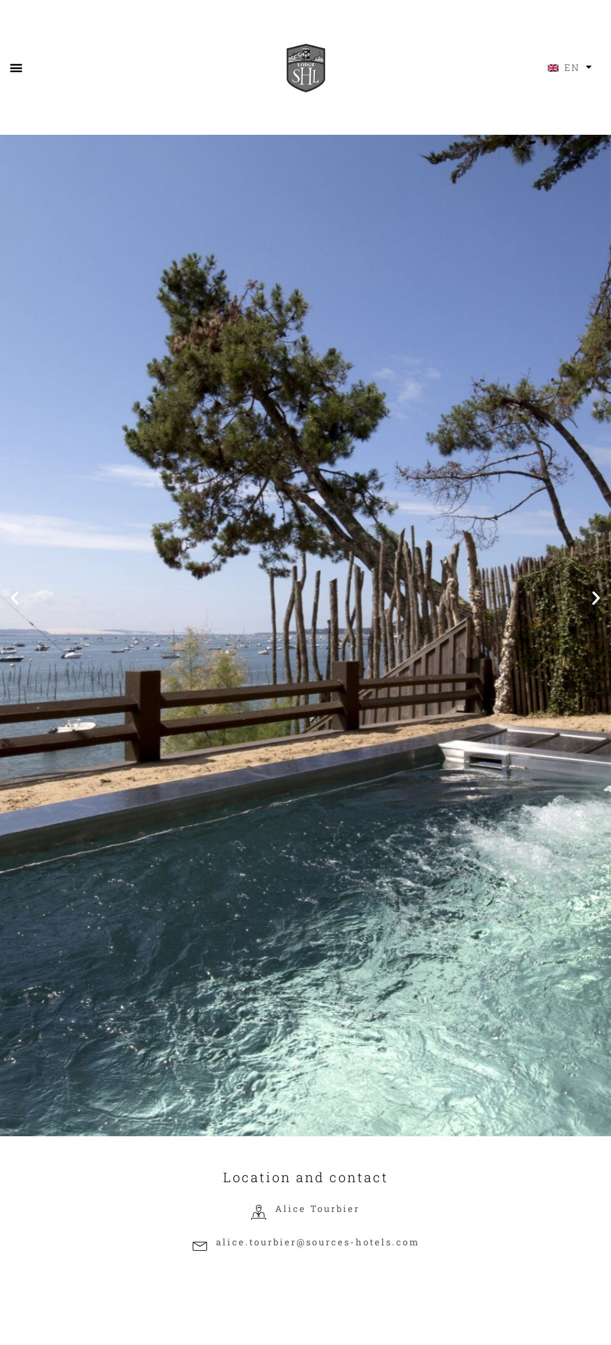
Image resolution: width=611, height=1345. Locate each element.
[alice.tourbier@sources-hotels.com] (199, 1246)
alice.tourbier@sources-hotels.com (317, 1242)
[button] (16, 67)
